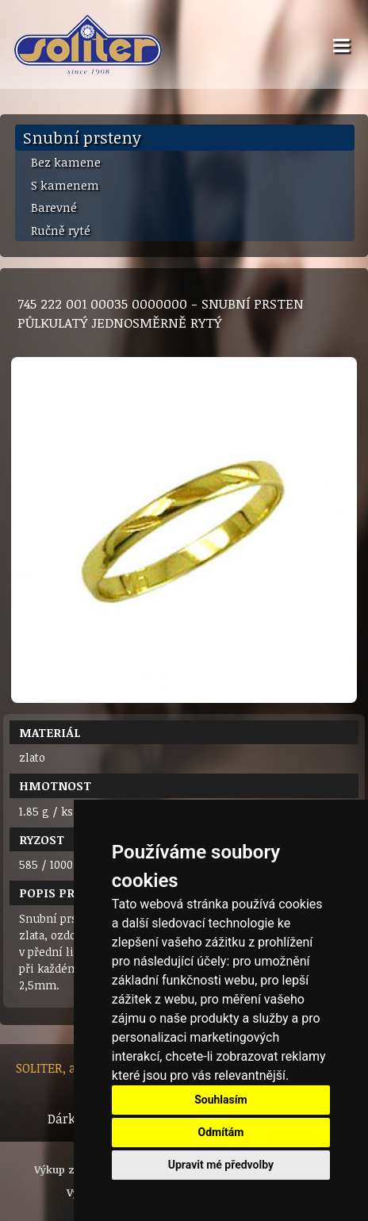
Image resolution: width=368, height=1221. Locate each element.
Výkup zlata (64, 1169)
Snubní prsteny (82, 137)
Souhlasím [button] (220, 1099)
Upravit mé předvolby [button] (221, 1164)
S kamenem (65, 185)
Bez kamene (66, 162)
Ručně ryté (60, 230)
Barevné (54, 207)
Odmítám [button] (220, 1132)
